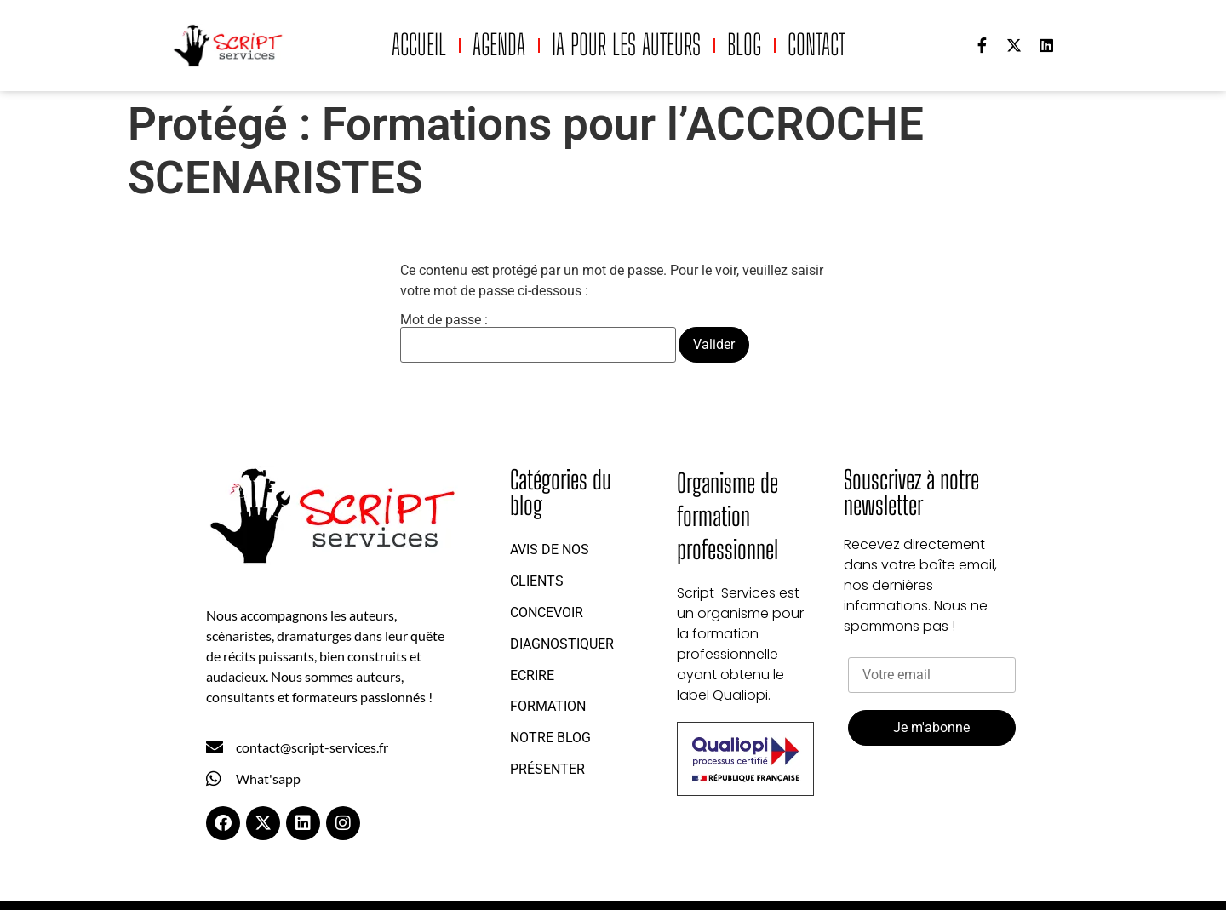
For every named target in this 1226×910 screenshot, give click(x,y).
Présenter (547, 769)
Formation (548, 706)
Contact (816, 44)
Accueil (419, 44)
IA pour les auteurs (626, 44)
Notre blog (550, 738)
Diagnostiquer (562, 644)
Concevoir (546, 612)
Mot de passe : (538, 338)
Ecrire (532, 675)
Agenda (499, 44)
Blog (744, 44)
